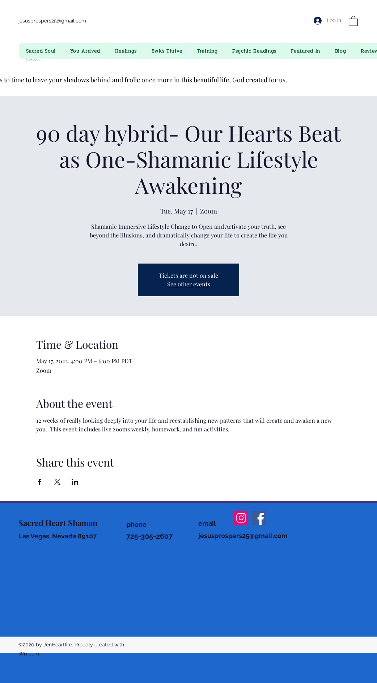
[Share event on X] (57, 482)
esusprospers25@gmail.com (244, 535)
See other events (188, 284)
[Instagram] (241, 518)
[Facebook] (259, 518)
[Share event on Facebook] (39, 482)
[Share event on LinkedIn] (75, 482)
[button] (353, 20)
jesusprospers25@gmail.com (52, 21)
